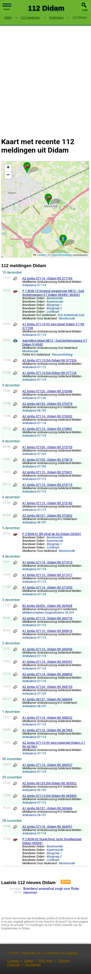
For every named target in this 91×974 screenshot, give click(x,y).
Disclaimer (33, 965)
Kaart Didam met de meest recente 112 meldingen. (44, 209)
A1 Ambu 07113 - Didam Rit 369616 (47, 631)
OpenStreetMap (61, 255)
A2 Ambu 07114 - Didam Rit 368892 (47, 674)
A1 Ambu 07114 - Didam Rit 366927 (47, 765)
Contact (13, 961)
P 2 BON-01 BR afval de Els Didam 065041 (51, 534)
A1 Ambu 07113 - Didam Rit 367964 (47, 730)
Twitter (28, 961)
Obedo (72, 953)
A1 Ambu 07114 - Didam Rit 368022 (47, 717)
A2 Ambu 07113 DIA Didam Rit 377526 (49, 360)
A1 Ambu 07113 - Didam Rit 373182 (47, 503)
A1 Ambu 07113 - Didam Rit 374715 (47, 485)
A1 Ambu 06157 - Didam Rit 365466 (47, 808)
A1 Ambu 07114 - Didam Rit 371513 (47, 562)
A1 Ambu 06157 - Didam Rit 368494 (47, 699)
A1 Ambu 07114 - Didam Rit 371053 (47, 587)
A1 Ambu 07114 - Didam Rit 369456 (47, 649)
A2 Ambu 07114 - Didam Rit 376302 (47, 416)
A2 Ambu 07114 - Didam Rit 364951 (47, 826)
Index (7, 17)
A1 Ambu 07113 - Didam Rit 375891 (47, 429)
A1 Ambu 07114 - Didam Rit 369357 (47, 661)
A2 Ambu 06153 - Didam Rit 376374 (47, 404)
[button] (63, 238)
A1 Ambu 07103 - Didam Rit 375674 (47, 459)
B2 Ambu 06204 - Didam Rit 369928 (47, 606)
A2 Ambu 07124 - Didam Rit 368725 (47, 687)
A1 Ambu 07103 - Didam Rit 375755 (47, 447)
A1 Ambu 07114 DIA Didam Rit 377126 (49, 373)
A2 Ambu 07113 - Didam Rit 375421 (47, 472)
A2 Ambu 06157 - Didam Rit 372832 (47, 515)
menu (6, 7)
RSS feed (45, 961)
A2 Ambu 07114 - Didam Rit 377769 (47, 278)
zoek (85, 10)
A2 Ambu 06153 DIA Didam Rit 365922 (49, 783)
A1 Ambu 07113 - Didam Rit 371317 (47, 575)
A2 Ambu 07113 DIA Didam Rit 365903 (49, 796)
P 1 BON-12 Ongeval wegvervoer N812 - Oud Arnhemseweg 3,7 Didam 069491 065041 (53, 293)
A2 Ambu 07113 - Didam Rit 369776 (47, 618)
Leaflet (39, 255)
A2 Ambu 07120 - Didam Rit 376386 (47, 391)
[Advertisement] (45, 78)
